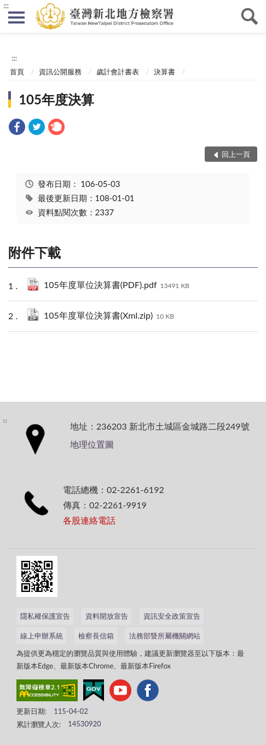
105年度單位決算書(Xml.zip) (109, 316)
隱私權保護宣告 (45, 616)
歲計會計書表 (117, 71)
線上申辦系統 (41, 635)
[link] (17, 128)
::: (6, 5)
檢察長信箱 (96, 635)
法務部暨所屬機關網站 (164, 635)
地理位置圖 (92, 444)
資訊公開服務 (60, 71)
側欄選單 (16, 17)
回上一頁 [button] (236, 154)
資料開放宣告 (106, 616)
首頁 (17, 71)
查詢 (249, 16)
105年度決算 (56, 99)
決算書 (164, 71)
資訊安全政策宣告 (171, 616)
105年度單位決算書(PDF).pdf (116, 285)
